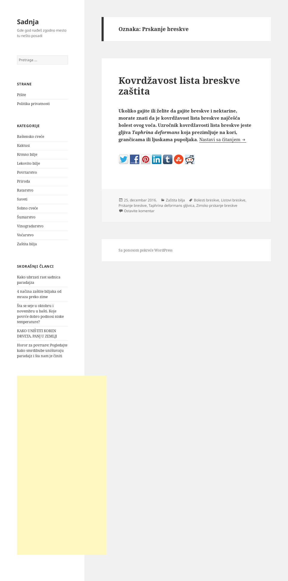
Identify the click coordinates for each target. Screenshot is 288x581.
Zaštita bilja (27, 243)
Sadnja (28, 21)
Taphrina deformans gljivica (171, 205)
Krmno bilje (27, 154)
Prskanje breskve (133, 205)
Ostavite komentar (139, 210)
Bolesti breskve (206, 200)
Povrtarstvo (27, 172)
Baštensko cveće (30, 136)
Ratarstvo (25, 190)
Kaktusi (23, 145)
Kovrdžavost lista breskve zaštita (179, 85)
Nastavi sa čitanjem (222, 139)
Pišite (21, 94)
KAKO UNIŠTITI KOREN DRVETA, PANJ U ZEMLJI (37, 333)
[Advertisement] (61, 465)
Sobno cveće (27, 208)
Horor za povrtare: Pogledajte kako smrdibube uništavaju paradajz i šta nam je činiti (42, 350)
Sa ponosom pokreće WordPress (145, 250)
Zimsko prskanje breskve (216, 205)
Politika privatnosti (33, 103)
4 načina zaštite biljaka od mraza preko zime (39, 294)
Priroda (23, 181)
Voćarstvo (25, 235)
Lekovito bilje (28, 163)
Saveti (22, 199)
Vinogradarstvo (30, 226)
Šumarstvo (26, 217)
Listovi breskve (233, 200)
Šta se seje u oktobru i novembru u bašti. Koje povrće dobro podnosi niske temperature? (40, 313)
